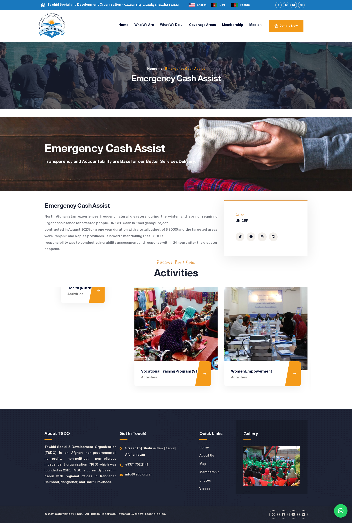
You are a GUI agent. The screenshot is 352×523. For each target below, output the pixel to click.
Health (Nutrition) (66, 371)
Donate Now (288, 25)
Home (152, 69)
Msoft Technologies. (150, 514)
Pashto (245, 5)
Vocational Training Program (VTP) (171, 371)
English (202, 5)
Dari (222, 5)
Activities (59, 377)
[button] (341, 511)
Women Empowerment (251, 371)
